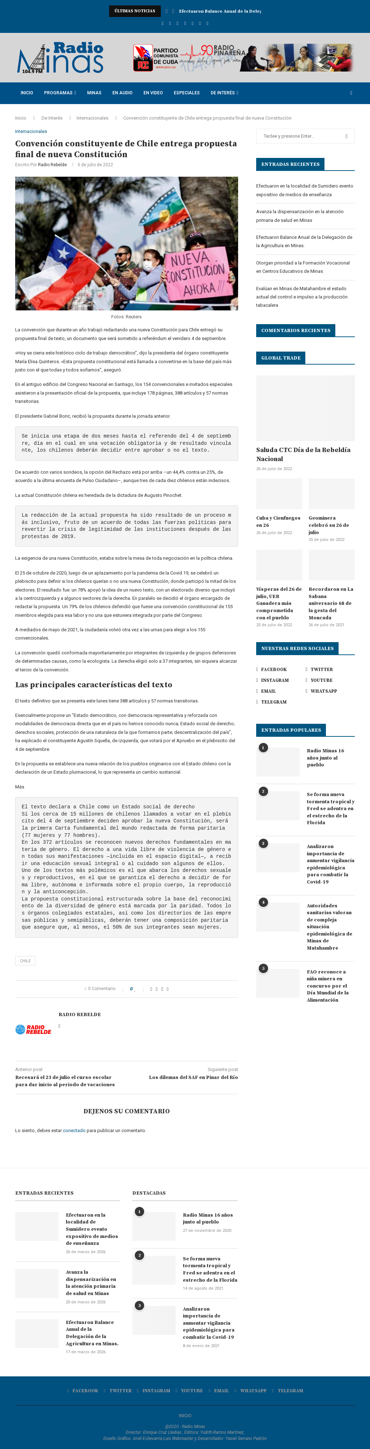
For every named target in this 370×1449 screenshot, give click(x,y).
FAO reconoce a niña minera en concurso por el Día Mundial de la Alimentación (328, 986)
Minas (94, 92)
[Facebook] (162, 23)
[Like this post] (140, 989)
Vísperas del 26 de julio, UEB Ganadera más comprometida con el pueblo (279, 603)
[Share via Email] (168, 989)
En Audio (122, 92)
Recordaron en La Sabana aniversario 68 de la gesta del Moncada (331, 603)
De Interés (223, 92)
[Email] (192, 23)
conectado (74, 1130)
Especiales (187, 92)
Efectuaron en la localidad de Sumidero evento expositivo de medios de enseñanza (92, 1229)
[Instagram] (177, 23)
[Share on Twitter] (157, 989)
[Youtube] (185, 23)
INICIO (185, 1415)
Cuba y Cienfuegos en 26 (278, 522)
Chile (25, 961)
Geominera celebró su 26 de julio (329, 525)
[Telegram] (207, 23)
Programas (58, 92)
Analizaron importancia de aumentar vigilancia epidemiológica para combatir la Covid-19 (330, 864)
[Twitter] (170, 23)
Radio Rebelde (52, 164)
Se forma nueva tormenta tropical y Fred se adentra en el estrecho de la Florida (330, 808)
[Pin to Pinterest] (162, 989)
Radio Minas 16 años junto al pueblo (325, 758)
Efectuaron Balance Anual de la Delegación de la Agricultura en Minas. (92, 1333)
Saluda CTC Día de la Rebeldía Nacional (303, 454)
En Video (153, 92)
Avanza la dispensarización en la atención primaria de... (241, 11)
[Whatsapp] (200, 23)
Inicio (27, 92)
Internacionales (92, 118)
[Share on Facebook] (151, 989)
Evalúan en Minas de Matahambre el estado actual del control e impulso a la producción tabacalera (302, 297)
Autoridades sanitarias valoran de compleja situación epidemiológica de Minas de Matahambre (329, 927)
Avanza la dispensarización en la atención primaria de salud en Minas (91, 1283)
